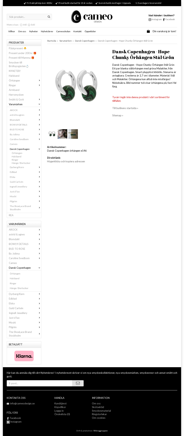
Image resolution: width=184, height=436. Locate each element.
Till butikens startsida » (125, 108)
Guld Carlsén (25, 181)
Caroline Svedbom (25, 139)
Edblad (25, 172)
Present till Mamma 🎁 (21, 57)
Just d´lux (25, 191)
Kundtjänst (60, 403)
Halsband (14, 75)
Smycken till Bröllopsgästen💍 (19, 64)
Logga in (59, 410)
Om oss (22, 31)
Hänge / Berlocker (21, 163)
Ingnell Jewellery (25, 186)
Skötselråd (98, 407)
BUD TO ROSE (25, 129)
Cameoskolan (63, 31)
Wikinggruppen (100, 430)
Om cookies (98, 417)
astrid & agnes (25, 114)
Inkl (25, 24)
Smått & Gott (25, 99)
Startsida (51, 40)
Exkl (33, 24)
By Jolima (25, 134)
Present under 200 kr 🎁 (22, 53)
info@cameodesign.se (22, 403)
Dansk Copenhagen (25, 149)
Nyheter (33, 31)
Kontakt (77, 31)
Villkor (11, 31)
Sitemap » (117, 115)
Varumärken (25, 104)
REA (11, 215)
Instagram (14, 421)
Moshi (25, 196)
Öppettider (90, 31)
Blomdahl (25, 119)
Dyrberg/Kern (25, 167)
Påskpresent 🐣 (18, 48)
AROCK (25, 110)
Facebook (170, 19)
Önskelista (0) (62, 414)
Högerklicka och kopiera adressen (66, 161)
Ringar (25, 85)
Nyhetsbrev (47, 31)
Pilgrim (25, 201)
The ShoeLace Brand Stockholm (25, 208)
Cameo (13, 144)
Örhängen (25, 80)
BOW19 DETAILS (25, 124)
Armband (14, 89)
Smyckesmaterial (101, 410)
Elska (25, 177)
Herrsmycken (16, 94)
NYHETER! (15, 70)
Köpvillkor (60, 407)
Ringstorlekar (99, 414)
